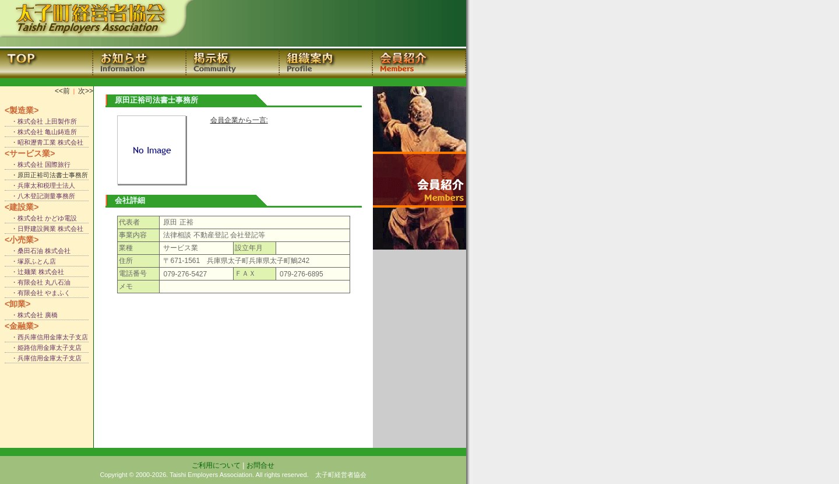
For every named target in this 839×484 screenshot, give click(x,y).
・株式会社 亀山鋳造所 (41, 131)
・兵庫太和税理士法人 (40, 185)
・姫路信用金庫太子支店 (43, 347)
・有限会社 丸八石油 (37, 282)
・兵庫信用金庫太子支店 (43, 358)
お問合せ (260, 465)
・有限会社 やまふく (37, 292)
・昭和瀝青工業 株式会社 (44, 142)
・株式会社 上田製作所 (41, 121)
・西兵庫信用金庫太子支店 (46, 337)
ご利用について (216, 465)
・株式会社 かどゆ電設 (41, 218)
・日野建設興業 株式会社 (44, 228)
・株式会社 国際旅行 (37, 164)
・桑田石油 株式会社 (37, 250)
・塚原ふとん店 (30, 261)
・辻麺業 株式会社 (34, 271)
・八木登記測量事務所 (40, 195)
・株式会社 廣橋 (31, 314)
